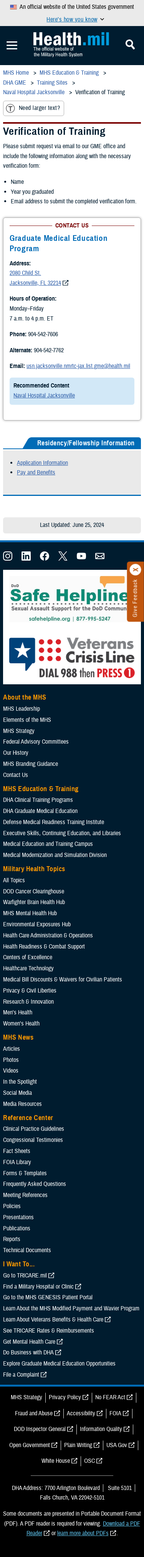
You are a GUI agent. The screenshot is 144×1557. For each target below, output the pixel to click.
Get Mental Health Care (29, 1342)
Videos (10, 1071)
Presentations (18, 1217)
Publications (16, 1228)
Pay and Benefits (36, 472)
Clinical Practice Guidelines (33, 1129)
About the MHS (24, 697)
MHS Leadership (21, 709)
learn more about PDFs (83, 1533)
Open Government (29, 1445)
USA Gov (116, 1445)
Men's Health (17, 1012)
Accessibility (81, 1413)
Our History (15, 753)
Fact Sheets (16, 1151)
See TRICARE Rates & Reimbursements (48, 1331)
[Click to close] (135, 570)
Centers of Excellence (27, 957)
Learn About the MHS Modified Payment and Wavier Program (71, 1308)
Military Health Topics (34, 869)
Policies (12, 1206)
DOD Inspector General (40, 1429)
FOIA (115, 1413)
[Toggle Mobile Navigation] (12, 45)
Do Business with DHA (28, 1352)
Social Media (17, 1093)
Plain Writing (78, 1445)
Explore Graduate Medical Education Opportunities (59, 1363)
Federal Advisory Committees (36, 742)
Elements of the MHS (27, 720)
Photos (11, 1060)
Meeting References (25, 1195)
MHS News (18, 1037)
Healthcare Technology (28, 968)
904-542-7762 (49, 350)
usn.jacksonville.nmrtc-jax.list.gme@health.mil (78, 366)
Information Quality (101, 1429)
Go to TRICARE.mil (25, 1275)
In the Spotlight (20, 1082)
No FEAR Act (110, 1397)
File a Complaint (21, 1375)
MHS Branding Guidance (30, 764)
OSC (89, 1461)
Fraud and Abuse (34, 1413)
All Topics (14, 880)
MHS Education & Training (41, 789)
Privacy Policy (65, 1397)
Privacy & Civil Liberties (29, 990)
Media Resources (22, 1104)
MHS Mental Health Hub (30, 913)
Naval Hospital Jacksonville (44, 395)
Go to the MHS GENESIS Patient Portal (48, 1297)
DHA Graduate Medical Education (40, 811)
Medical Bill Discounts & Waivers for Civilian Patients (62, 979)
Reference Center (28, 1118)
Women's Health (21, 1023)
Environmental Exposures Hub (37, 924)
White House (55, 1461)
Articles (11, 1049)
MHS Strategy (19, 731)
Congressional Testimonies (33, 1140)
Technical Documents (27, 1250)
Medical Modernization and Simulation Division (55, 855)
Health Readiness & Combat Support (44, 946)
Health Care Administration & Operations (48, 935)
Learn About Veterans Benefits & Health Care (53, 1319)
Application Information (42, 463)
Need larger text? (33, 108)
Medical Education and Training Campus (48, 844)
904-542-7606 (43, 334)
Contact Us (15, 775)
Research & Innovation (28, 1002)
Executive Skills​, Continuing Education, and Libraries (62, 833)
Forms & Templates (25, 1173)
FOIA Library (17, 1162)
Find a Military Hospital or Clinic (38, 1286)
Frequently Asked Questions (34, 1184)
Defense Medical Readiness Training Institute (53, 822)
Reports (11, 1239)
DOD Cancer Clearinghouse (33, 891)
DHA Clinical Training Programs (38, 800)
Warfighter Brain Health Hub (34, 902)
